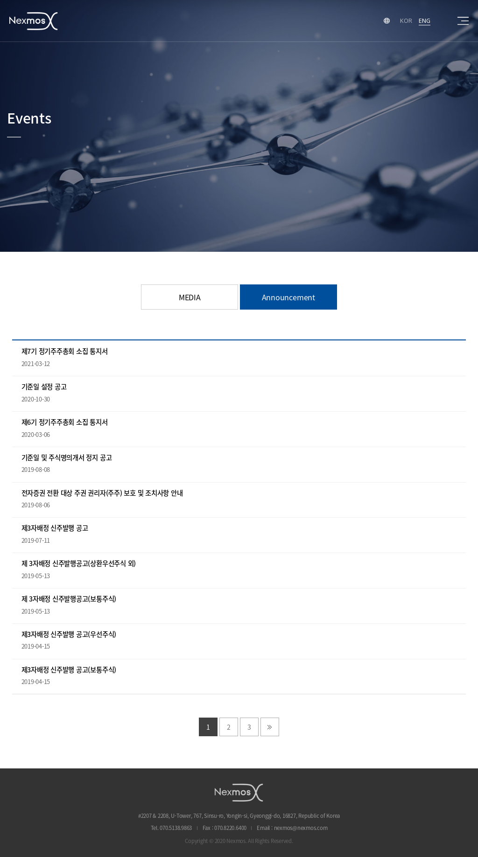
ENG (424, 20)
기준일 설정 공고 (44, 387)
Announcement (288, 297)
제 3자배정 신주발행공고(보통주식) (68, 599)
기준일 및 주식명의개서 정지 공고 (66, 458)
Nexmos (33, 21)
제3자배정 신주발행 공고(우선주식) (68, 634)
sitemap (463, 21)
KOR (406, 20)
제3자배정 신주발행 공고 (54, 528)
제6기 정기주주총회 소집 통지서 (64, 422)
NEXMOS (239, 792)
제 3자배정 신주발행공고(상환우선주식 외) (78, 563)
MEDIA (190, 297)
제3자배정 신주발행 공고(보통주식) (68, 670)
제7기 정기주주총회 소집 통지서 (64, 351)
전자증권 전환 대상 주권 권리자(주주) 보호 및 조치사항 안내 (102, 493)
